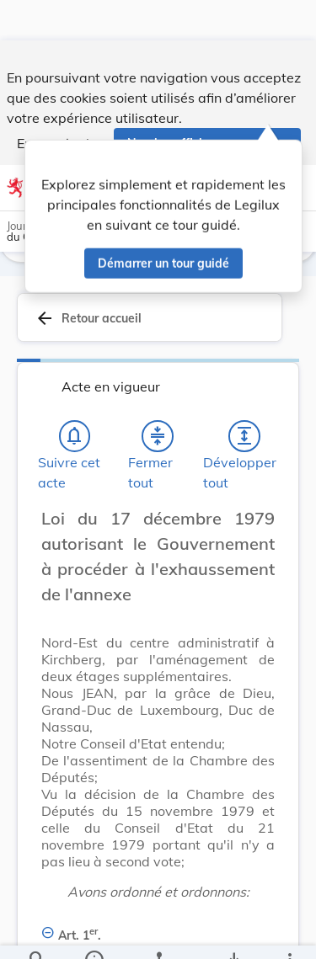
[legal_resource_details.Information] (93, 932)
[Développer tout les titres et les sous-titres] (244, 439)
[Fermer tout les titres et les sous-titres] (158, 439)
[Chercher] (37, 932)
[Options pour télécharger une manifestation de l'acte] (233, 932)
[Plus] (289, 932)
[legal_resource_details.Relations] (158, 932)
